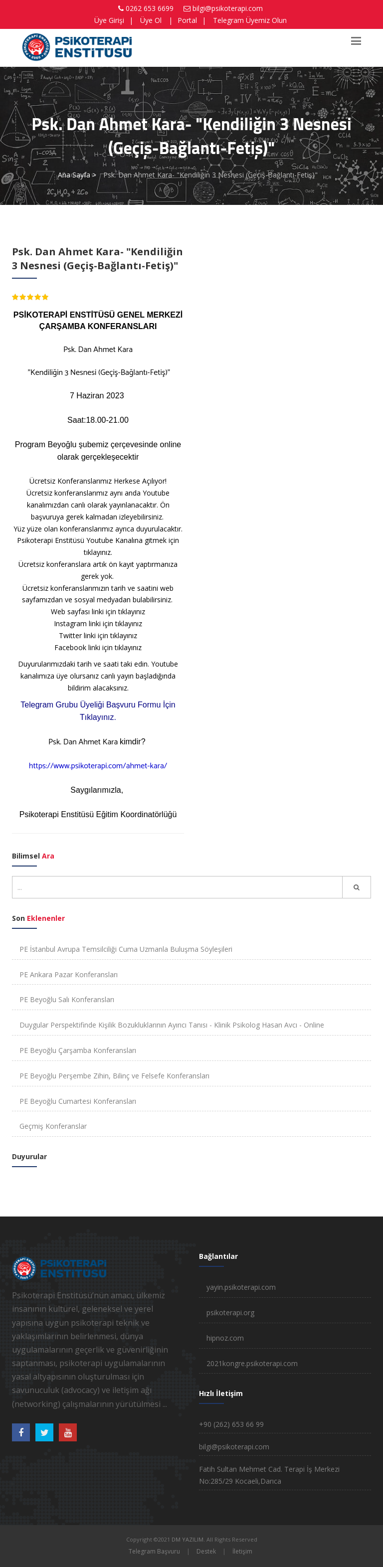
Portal (187, 20)
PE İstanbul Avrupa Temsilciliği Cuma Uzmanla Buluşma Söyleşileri (125, 949)
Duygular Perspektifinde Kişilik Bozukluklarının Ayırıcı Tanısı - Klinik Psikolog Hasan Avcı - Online (171, 1025)
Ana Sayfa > (77, 174)
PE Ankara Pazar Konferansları (68, 974)
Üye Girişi (109, 20)
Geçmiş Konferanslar (53, 1126)
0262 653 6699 (150, 8)
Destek (206, 1551)
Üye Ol (151, 20)
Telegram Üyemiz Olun (250, 20)
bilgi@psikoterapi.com (227, 8)
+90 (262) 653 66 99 (231, 1424)
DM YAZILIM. (188, 1539)
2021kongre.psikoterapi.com (252, 1363)
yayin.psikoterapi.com (241, 1287)
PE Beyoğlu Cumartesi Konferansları (77, 1101)
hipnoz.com (225, 1338)
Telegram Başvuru (154, 1551)
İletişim (242, 1551)
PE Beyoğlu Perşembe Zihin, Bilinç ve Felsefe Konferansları (114, 1075)
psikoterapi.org (230, 1312)
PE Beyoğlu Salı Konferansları (66, 999)
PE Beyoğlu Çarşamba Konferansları (77, 1050)
